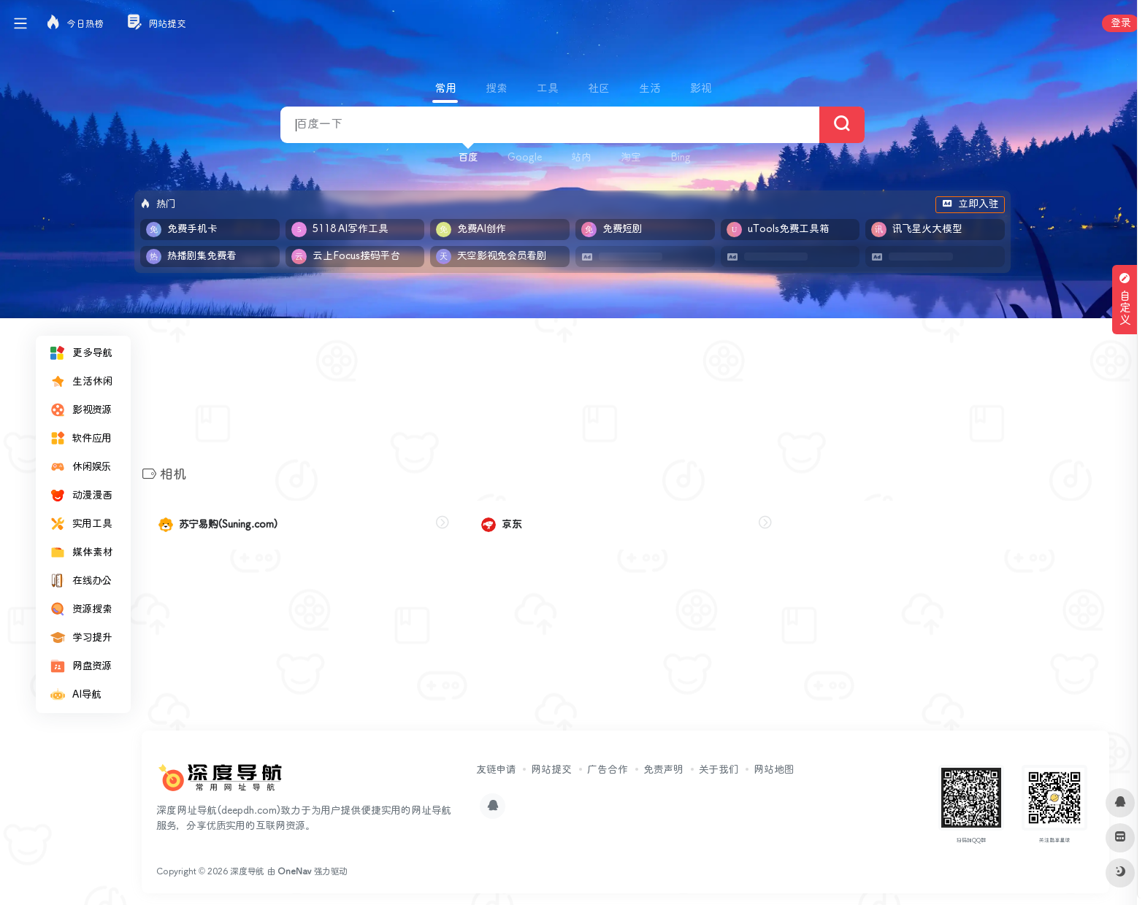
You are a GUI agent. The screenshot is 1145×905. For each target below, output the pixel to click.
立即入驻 (970, 204)
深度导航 (247, 872)
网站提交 (551, 770)
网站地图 (774, 770)
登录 (1120, 23)
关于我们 (718, 770)
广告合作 (607, 770)
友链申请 (496, 770)
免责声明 (663, 770)
